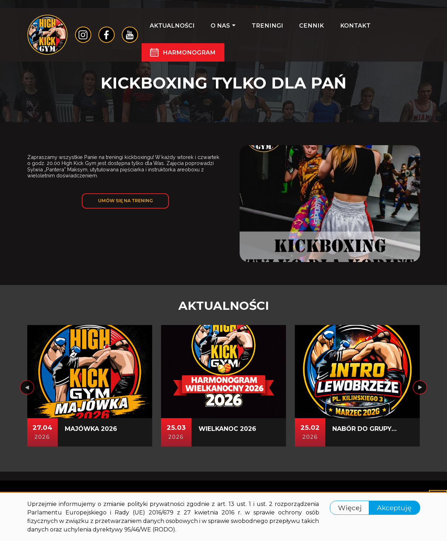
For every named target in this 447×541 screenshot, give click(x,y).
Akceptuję (394, 507)
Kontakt (327, 29)
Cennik (291, 29)
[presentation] (27, 390)
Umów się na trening (125, 202)
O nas (217, 29)
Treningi (254, 29)
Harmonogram (192, 56)
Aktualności (174, 29)
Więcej (349, 507)
